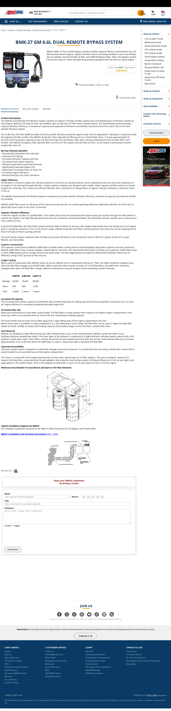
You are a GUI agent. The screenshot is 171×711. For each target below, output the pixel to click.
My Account (49, 666)
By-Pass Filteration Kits (42, 30)
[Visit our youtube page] (89, 618)
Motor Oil (89, 654)
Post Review (13, 552)
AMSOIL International (94, 676)
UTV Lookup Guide (153, 53)
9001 (150, 698)
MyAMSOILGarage (93, 672)
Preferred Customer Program (16, 669)
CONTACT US (81, 21)
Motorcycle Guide (153, 42)
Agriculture (150, 83)
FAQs (47, 672)
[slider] (122, 70)
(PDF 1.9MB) (29, 434)
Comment (9, 508)
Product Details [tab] (10, 109)
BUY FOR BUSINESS (38, 21)
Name (7, 493)
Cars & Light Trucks (154, 38)
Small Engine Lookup (155, 56)
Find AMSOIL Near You (154, 21)
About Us (8, 657)
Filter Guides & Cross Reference (98, 669)
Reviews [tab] (47, 109)
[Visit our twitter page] (67, 618)
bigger (17, 528)
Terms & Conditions (134, 657)
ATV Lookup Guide (153, 49)
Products (11, 30)
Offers (7, 666)
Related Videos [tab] (31, 109)
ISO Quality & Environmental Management (143, 663)
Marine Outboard (153, 63)
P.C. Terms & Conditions (135, 660)
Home (3, 30)
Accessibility (131, 666)
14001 (154, 698)
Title (6, 501)
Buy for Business (11, 672)
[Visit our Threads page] (81, 618)
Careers (8, 654)
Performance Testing (13, 663)
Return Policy (50, 660)
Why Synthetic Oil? (12, 660)
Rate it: (75, 496)
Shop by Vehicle (92, 666)
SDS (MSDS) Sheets (53, 676)
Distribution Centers (53, 679)
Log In (156, 141)
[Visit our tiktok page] (96, 618)
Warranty (8, 679)
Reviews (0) (9, 470)
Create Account (156, 133)
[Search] (97, 13)
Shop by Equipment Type (95, 663)
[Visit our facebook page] (59, 618)
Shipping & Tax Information (56, 663)
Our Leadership (11, 682)
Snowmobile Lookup (154, 60)
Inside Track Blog (11, 685)
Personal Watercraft (154, 67)
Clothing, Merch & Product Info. (98, 660)
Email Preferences (52, 669)
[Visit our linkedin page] (104, 618)
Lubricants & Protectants (95, 657)
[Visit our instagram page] (74, 618)
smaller (8, 528)
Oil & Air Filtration (24, 30)
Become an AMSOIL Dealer (15, 676)
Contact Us (49, 654)
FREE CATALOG (61, 21)
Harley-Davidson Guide (156, 46)
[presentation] (26, 539)
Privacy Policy (131, 654)
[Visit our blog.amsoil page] (111, 618)
